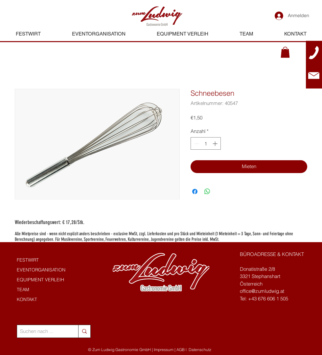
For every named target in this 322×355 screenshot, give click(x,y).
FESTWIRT (28, 260)
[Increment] (215, 144)
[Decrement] (196, 144)
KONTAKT (27, 299)
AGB (180, 349)
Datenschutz (200, 349)
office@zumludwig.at (262, 291)
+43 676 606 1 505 (268, 298)
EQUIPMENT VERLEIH (40, 280)
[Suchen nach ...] (42, 331)
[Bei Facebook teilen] (195, 191)
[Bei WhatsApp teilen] (207, 191)
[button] (285, 52)
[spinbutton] (205, 144)
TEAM (23, 289)
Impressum (163, 349)
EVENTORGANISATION (41, 270)
